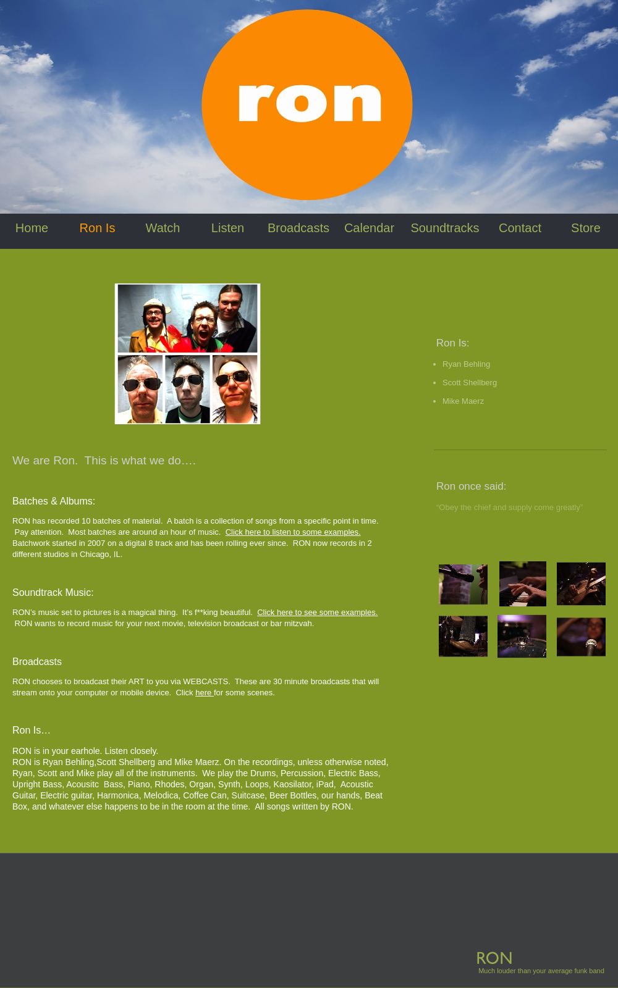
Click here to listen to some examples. (293, 532)
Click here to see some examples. (317, 612)
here (204, 692)
